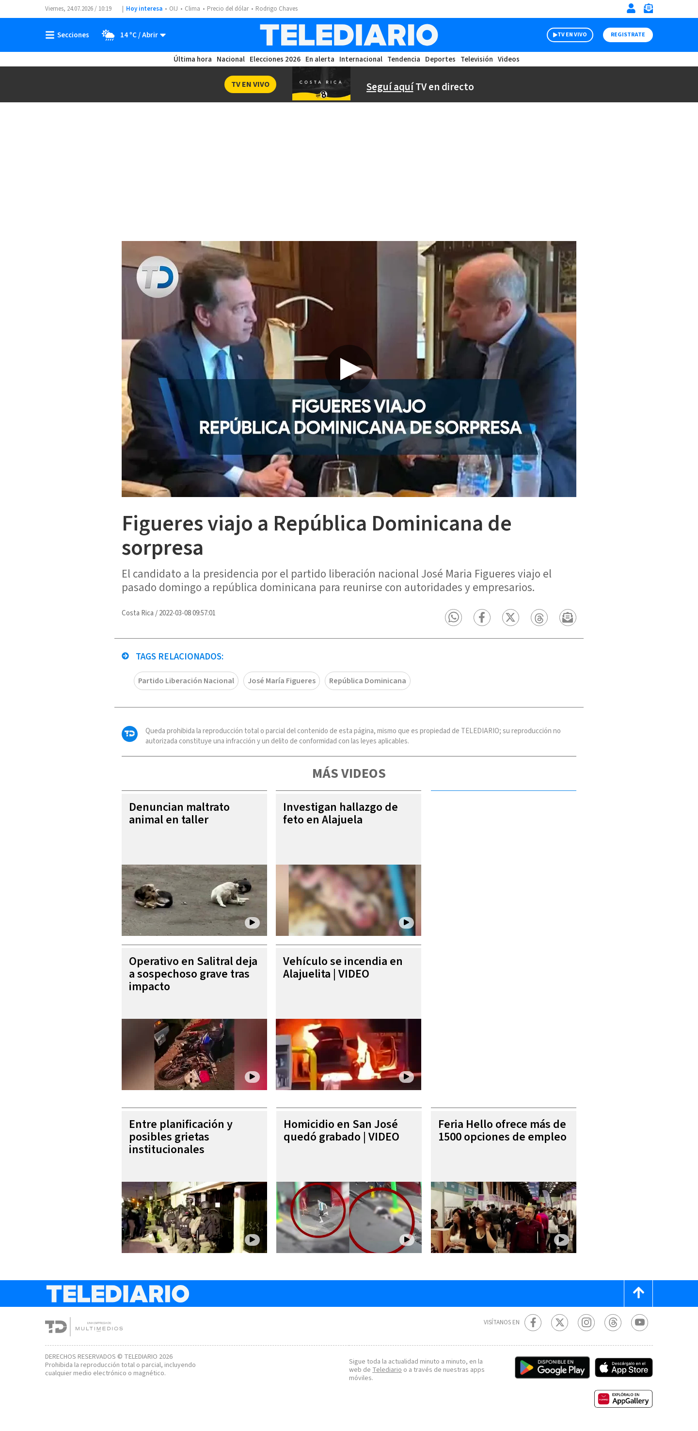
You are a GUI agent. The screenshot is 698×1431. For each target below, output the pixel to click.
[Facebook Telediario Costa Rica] (532, 1322)
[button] (453, 618)
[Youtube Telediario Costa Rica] (639, 1322)
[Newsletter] (648, 10)
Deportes (440, 59)
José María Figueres (282, 680)
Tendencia (403, 59)
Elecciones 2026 (275, 59)
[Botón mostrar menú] (69, 35)
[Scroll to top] (638, 1293)
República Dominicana (367, 680)
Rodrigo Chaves (276, 8)
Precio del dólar (228, 8)
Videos (509, 59)
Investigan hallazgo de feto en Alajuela (340, 813)
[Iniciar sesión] (631, 8)
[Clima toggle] (131, 35)
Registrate (628, 35)
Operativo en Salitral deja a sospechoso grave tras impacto (193, 974)
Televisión (476, 59)
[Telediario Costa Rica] (348, 35)
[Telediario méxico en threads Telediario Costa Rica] (612, 1322)
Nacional (231, 59)
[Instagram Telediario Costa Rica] (586, 1322)
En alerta (319, 59)
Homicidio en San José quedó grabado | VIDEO (341, 1130)
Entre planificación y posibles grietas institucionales (181, 1137)
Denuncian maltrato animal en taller (179, 813)
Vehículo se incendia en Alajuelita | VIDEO (343, 967)
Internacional (360, 59)
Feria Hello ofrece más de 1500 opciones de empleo (502, 1130)
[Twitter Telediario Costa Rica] (559, 1322)
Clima (192, 8)
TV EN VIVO (572, 35)
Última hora (193, 59)
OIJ (173, 8)
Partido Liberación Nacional (186, 680)
